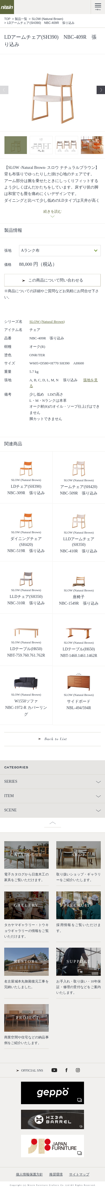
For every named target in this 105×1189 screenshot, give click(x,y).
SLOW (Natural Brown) (47, 19)
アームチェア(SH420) (78, 487)
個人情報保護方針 (29, 1174)
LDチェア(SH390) (26, 486)
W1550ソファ (26, 701)
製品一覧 (21, 19)
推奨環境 (56, 1174)
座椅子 (79, 597)
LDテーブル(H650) (26, 649)
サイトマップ (79, 1174)
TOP (7, 19)
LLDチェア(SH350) (26, 596)
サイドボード (78, 701)
